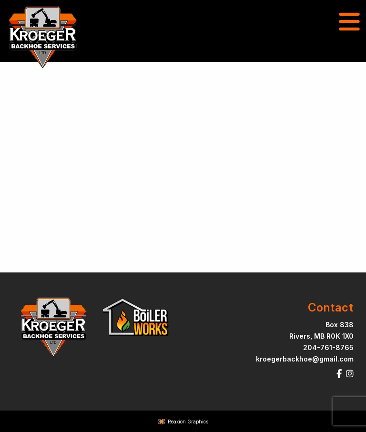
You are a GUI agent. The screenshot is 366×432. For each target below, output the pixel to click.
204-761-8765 (328, 347)
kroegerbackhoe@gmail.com (305, 359)
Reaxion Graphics (188, 421)
